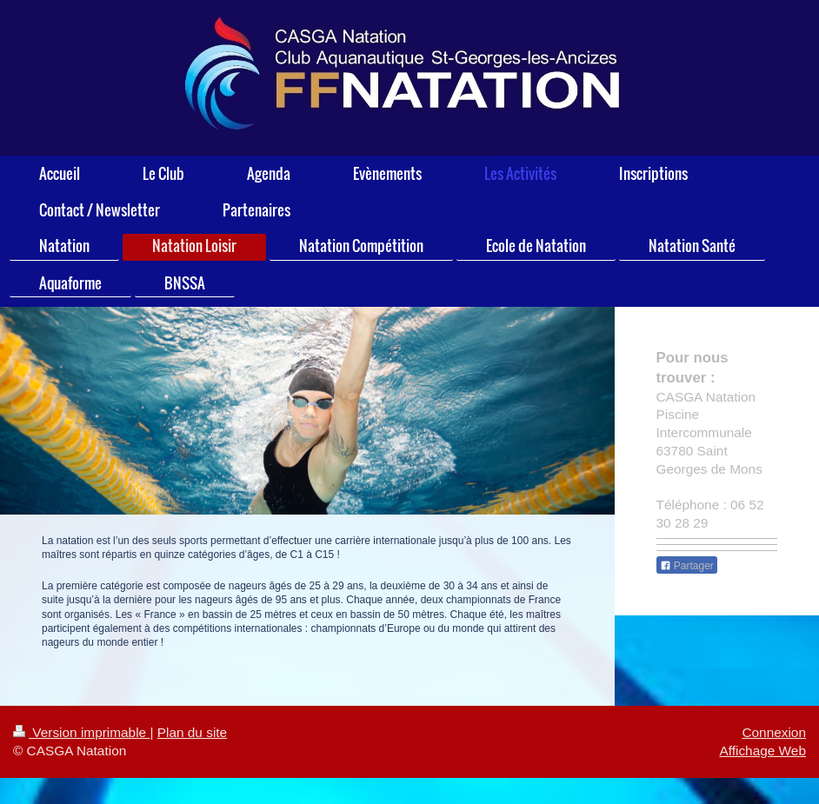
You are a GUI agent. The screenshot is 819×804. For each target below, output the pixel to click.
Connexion (774, 732)
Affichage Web (762, 750)
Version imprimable (81, 732)
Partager (687, 566)
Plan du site (192, 732)
